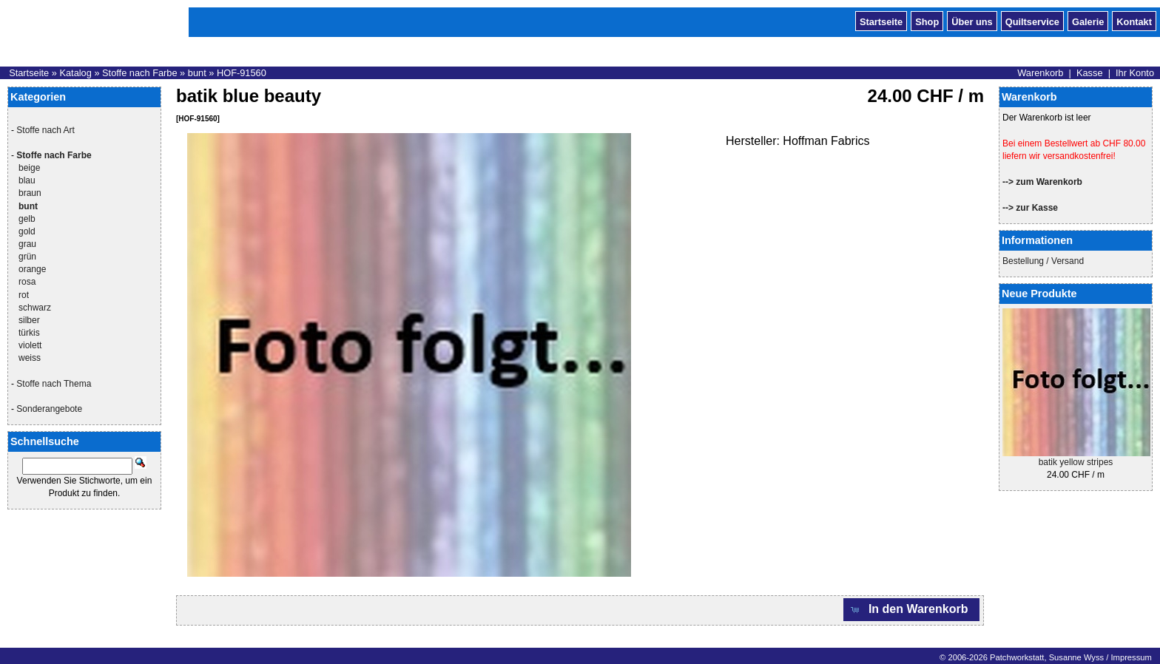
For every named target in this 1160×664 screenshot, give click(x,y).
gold (27, 231)
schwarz (34, 307)
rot (23, 295)
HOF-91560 (241, 72)
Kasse (1089, 72)
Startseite (881, 20)
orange (32, 269)
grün (27, 256)
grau (27, 244)
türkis (29, 333)
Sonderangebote (49, 409)
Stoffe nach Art (45, 130)
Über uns (971, 20)
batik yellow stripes (1076, 462)
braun (29, 193)
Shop (927, 20)
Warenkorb (1040, 72)
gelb (27, 219)
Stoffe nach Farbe (140, 72)
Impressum (1130, 657)
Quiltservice (1032, 20)
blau (27, 180)
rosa (27, 282)
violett (29, 345)
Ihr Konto (1135, 72)
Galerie (1088, 20)
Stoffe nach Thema (53, 384)
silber (29, 320)
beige (29, 168)
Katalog (75, 72)
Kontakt (1134, 20)
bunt (197, 72)
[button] (911, 609)
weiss (29, 358)
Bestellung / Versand (1043, 261)
